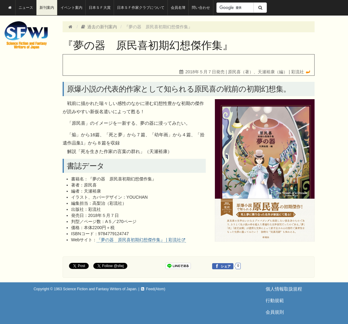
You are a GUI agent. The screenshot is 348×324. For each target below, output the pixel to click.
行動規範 (275, 300)
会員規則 (275, 312)
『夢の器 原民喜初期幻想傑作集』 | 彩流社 (139, 239)
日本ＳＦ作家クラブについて (140, 7)
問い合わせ (201, 7)
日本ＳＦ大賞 (100, 7)
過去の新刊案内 (99, 26)
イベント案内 (71, 7)
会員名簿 (178, 7)
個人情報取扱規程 (284, 288)
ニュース (26, 7)
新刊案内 (47, 7)
